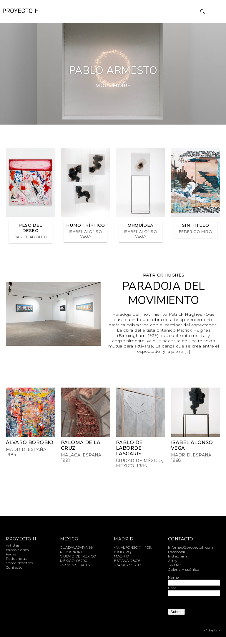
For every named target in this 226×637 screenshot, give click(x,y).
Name (173, 577)
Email (173, 588)
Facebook (176, 552)
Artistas (12, 545)
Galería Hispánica (183, 569)
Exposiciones (17, 549)
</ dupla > (212, 630)
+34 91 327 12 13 (127, 565)
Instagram (177, 556)
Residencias (16, 558)
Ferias (11, 554)
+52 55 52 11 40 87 (75, 565)
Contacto (14, 567)
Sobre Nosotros (19, 563)
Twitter (174, 565)
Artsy (172, 560)
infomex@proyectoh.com (190, 547)
